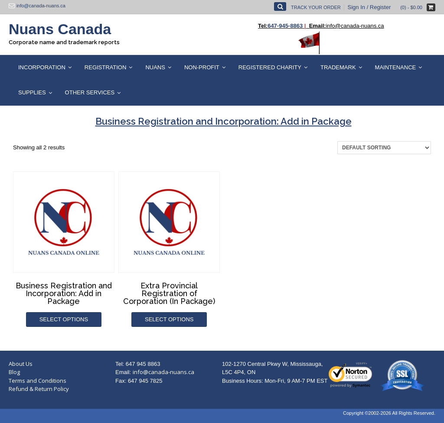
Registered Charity (269, 67)
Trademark (338, 67)
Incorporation (41, 67)
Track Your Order (316, 7)
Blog (14, 372)
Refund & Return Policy (39, 389)
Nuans (155, 67)
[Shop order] (384, 147)
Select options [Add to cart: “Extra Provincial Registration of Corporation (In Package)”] (169, 319)
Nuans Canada (60, 29)
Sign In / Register (369, 7)
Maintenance (395, 67)
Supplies (32, 92)
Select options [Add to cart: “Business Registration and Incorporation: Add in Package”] (63, 319)
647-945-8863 (285, 26)
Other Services (90, 92)
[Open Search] (280, 6)
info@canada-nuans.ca (163, 372)
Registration (106, 67)
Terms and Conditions (37, 380)
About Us (21, 364)
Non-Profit (201, 67)
